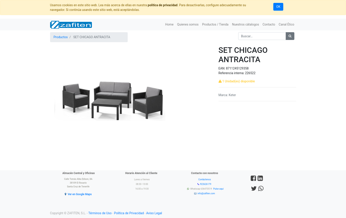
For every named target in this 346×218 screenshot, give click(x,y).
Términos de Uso (100, 213)
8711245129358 (237, 68)
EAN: (222, 68)
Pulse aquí (218, 189)
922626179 (206, 184)
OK (278, 6)
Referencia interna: (232, 73)
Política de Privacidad (129, 213)
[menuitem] (169, 24)
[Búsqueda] (290, 36)
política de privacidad (162, 5)
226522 (250, 73)
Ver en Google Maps (80, 194)
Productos (61, 37)
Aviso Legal (154, 213)
